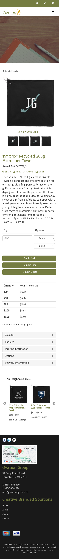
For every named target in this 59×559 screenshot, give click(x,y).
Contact (5, 514)
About (5, 510)
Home (5, 505)
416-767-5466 (12, 484)
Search (5, 518)
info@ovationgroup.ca (15, 492)
